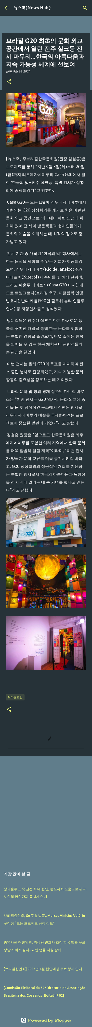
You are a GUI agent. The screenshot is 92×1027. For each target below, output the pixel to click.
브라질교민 (15, 697)
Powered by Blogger (46, 1020)
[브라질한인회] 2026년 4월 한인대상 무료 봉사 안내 (43, 969)
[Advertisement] (46, 810)
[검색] (85, 8)
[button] (9, 82)
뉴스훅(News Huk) (32, 7)
